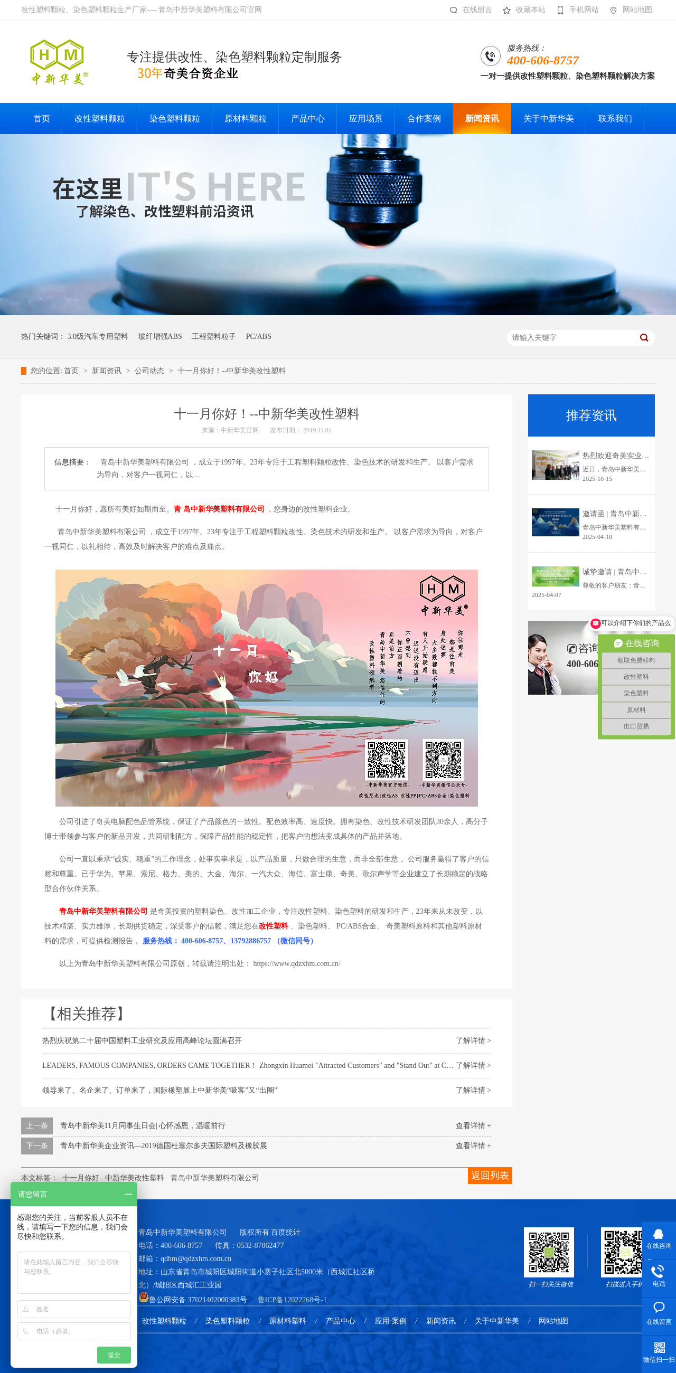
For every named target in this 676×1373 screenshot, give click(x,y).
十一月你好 (80, 1178)
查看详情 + (473, 1126)
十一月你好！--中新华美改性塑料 (231, 371)
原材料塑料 (287, 1321)
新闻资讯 (108, 371)
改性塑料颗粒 (164, 1321)
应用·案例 (391, 1321)
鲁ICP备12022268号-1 (292, 1300)
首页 (72, 371)
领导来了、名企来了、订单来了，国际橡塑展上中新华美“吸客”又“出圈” (159, 1090)
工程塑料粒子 (214, 336)
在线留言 (468, 10)
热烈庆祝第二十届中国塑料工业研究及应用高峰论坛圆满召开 (142, 1041)
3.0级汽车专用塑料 (98, 336)
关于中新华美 (497, 1321)
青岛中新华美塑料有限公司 (215, 1178)
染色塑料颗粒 (227, 1321)
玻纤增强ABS (160, 336)
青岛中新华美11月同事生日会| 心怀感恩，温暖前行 (143, 1126)
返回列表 (490, 1175)
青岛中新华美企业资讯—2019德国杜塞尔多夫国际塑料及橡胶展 (163, 1146)
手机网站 (575, 10)
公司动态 (150, 371)
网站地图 (628, 10)
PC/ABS (258, 336)
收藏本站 (521, 10)
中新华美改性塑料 (134, 1178)
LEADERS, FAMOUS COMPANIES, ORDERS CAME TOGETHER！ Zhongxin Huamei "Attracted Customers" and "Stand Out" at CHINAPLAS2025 (269, 1065)
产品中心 (340, 1321)
